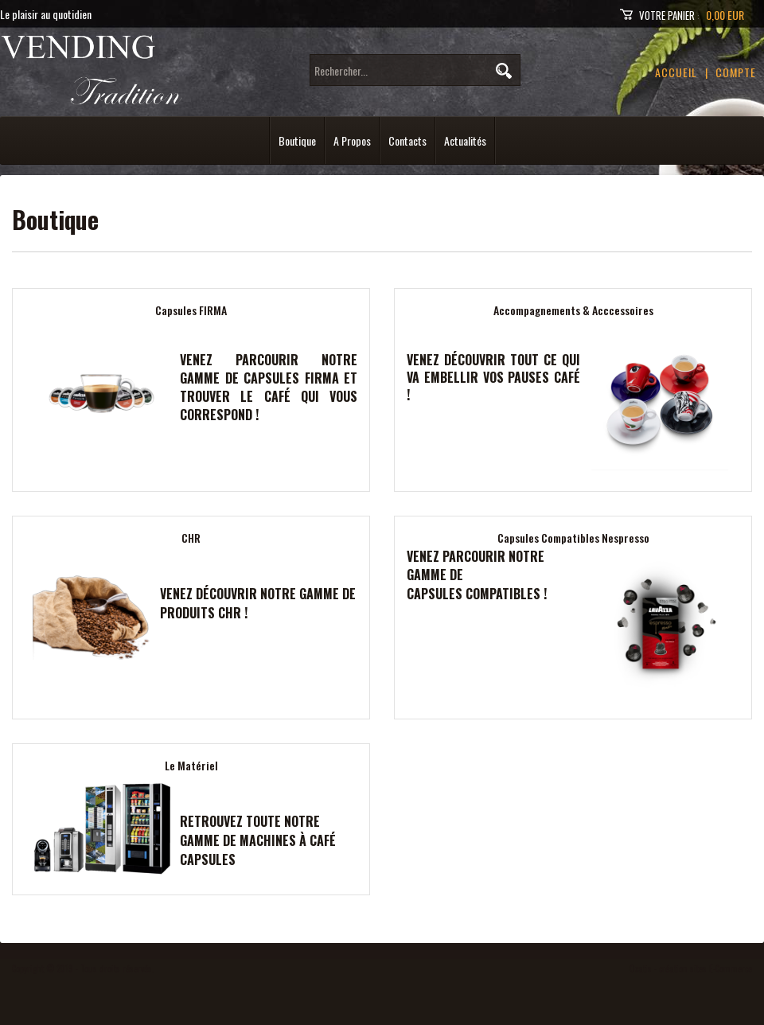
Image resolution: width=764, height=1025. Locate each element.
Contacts (407, 140)
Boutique (297, 140)
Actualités (465, 140)
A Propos (352, 140)
